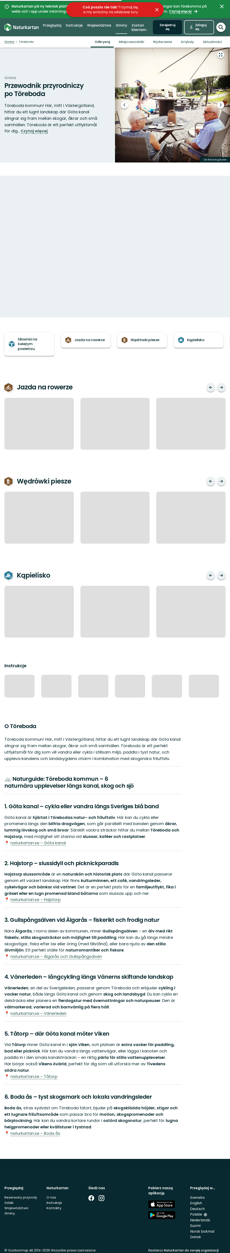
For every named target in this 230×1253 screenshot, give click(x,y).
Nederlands (200, 1220)
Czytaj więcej (34, 131)
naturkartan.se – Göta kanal (38, 843)
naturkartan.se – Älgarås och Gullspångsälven (56, 956)
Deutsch (197, 1208)
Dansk (195, 1236)
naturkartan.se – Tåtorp (33, 1076)
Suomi (195, 1225)
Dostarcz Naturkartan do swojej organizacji (183, 1250)
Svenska (197, 1197)
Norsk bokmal (202, 1231)
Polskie (196, 1214)
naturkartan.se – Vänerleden (38, 1013)
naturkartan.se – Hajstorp (35, 899)
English (196, 1203)
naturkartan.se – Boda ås (35, 1133)
